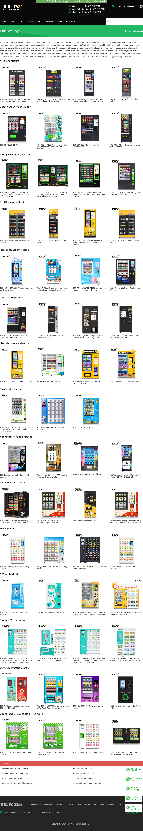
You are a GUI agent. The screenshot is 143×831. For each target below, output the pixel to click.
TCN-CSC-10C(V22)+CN (9, 145)
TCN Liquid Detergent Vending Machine (51, 612)
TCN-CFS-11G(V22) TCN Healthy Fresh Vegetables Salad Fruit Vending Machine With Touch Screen (15, 194)
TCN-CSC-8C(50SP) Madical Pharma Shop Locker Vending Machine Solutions (52, 659)
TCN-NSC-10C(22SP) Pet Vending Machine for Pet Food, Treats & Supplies (52, 707)
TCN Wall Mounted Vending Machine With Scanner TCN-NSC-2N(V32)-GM (124, 476)
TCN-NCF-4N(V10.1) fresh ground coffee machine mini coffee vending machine (88, 337)
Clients (60, 21)
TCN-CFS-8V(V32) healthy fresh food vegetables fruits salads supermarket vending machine (89, 194)
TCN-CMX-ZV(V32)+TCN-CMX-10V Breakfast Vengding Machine (49, 522)
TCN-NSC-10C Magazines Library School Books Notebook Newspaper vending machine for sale (15, 429)
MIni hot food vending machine (84, 521)
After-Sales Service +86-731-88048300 (88, 9)
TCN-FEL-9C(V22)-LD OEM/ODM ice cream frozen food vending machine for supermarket (89, 290)
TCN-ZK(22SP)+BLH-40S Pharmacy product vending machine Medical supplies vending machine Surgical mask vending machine (16, 660)
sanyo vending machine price (12, 778)
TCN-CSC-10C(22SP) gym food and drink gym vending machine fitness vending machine (51, 147)
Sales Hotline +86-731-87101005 (86, 6)
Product (13, 21)
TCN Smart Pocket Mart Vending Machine (124, 382)
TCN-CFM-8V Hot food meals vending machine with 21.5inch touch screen (14, 522)
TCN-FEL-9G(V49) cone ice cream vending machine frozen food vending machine (52, 289)
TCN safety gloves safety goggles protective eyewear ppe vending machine (125, 613)
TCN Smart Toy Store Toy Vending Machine (16, 382)
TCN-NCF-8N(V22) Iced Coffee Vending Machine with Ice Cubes (124, 337)
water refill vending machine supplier (15, 768)
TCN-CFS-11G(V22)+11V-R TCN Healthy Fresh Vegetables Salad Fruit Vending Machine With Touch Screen (51, 194)
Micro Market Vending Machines (48, 382)
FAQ (39, 21)
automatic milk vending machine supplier (17, 783)
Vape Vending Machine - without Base (87, 474)
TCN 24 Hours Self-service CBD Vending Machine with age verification (51, 476)
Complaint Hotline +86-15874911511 (87, 12)
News (31, 21)
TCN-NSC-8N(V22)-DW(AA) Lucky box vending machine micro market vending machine (87, 242)
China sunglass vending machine (85, 773)
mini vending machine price (83, 768)
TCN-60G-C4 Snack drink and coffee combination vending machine (13, 337)
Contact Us (71, 21)
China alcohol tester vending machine (87, 783)
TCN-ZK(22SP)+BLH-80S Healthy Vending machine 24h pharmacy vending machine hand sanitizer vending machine (89, 660)
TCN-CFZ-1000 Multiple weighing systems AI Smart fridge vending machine (53, 100)
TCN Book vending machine (83, 427)
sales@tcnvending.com (125, 6)
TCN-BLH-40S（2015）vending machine (88, 752)
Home (4, 21)
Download (49, 21)
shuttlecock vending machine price (86, 778)
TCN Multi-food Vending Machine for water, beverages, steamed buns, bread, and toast (125, 522)
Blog (89, 824)
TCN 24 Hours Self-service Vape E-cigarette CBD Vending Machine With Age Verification (89, 613)
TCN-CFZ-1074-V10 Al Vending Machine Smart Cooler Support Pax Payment (15, 100)
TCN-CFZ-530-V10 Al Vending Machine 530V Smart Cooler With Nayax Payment (88, 100)
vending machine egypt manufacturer (15, 773)
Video (81, 21)
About (23, 21)
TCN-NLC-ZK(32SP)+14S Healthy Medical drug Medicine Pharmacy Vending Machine (125, 659)
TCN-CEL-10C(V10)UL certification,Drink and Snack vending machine (126, 194)
